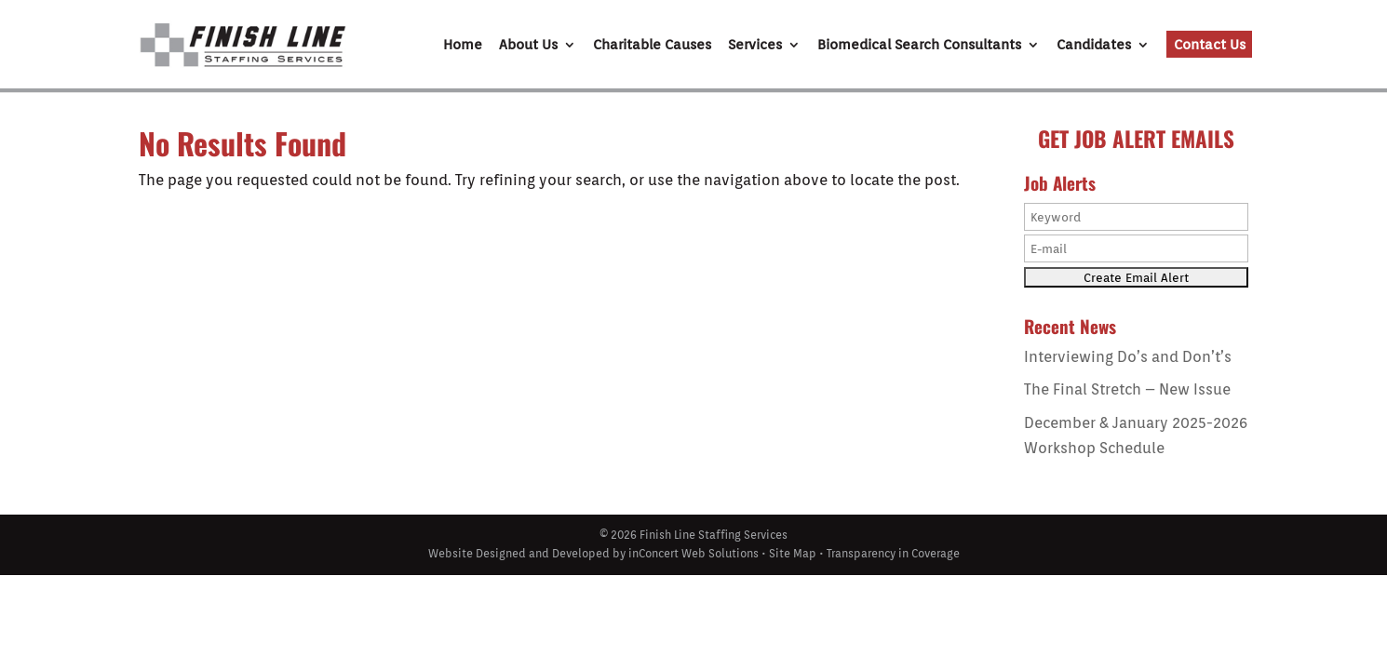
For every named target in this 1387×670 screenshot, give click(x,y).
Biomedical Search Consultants (919, 45)
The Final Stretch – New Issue (1127, 389)
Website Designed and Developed (519, 553)
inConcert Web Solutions (693, 553)
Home (462, 45)
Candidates (1094, 45)
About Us (528, 45)
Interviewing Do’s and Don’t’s (1128, 357)
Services (755, 45)
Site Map (792, 553)
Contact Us (1210, 44)
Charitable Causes (652, 45)
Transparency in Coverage (893, 553)
